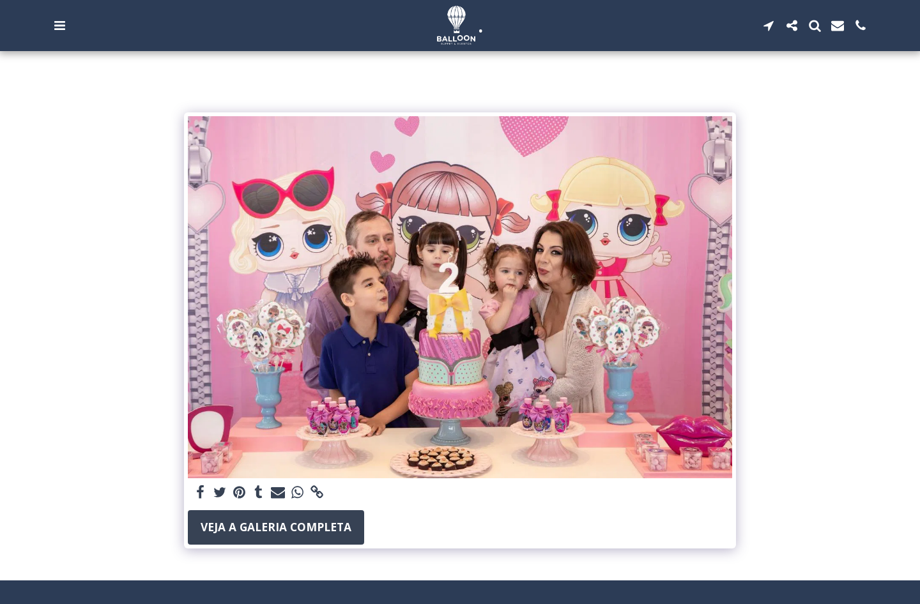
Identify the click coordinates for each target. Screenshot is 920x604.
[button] (59, 25)
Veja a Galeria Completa (276, 526)
